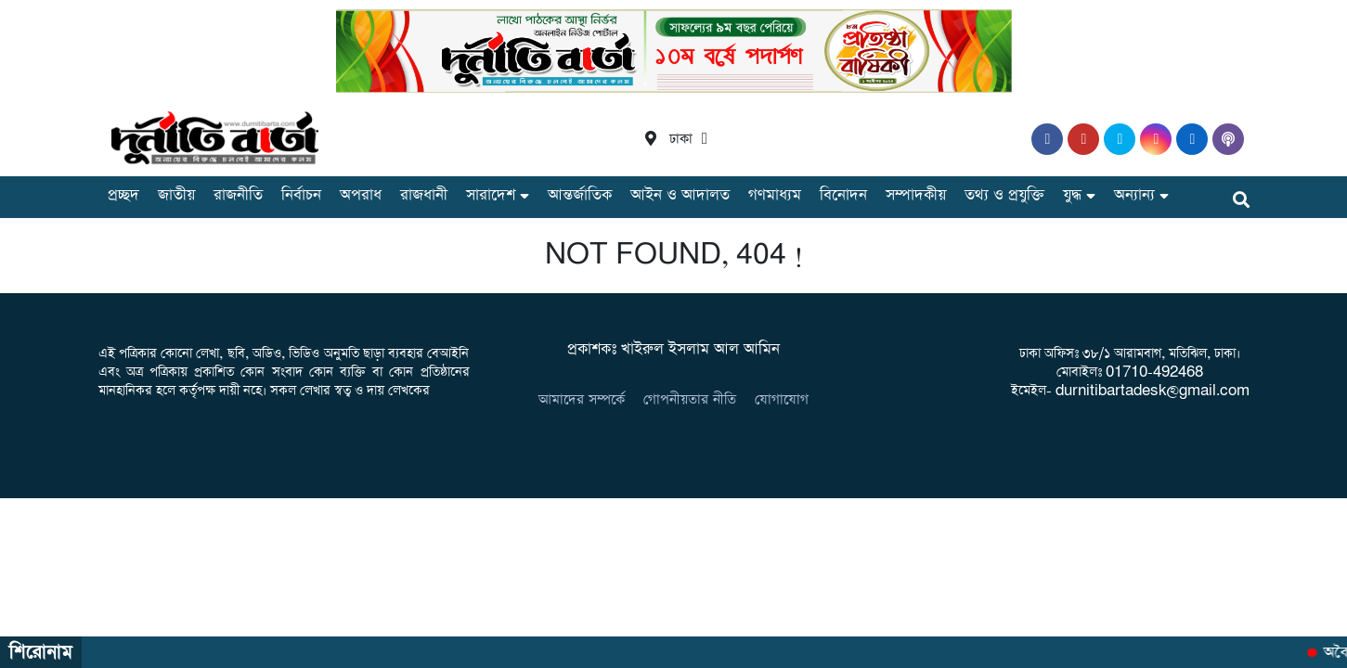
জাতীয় (176, 195)
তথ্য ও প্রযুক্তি (1004, 195)
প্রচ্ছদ (123, 195)
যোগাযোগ (782, 399)
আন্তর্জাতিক (580, 195)
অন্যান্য (1134, 195)
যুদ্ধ (1072, 195)
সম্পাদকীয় (916, 195)
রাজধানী (423, 195)
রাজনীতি (238, 195)
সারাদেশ (490, 195)
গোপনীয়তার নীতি (689, 399)
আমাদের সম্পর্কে (581, 399)
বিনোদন (843, 195)
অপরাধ (361, 195)
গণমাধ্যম (774, 195)
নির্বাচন (301, 195)
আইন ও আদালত (680, 195)
